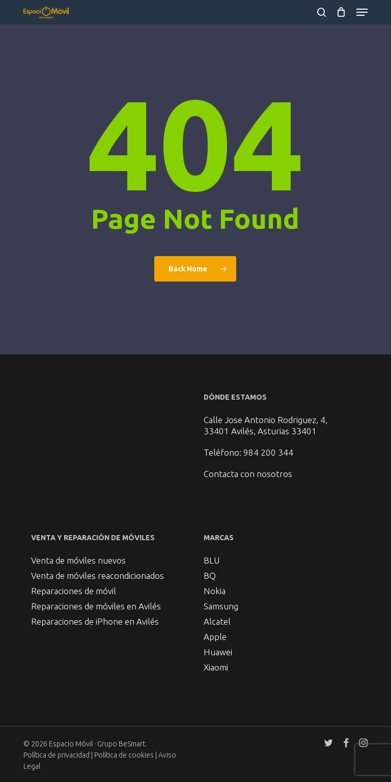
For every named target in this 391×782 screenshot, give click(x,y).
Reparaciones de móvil (73, 591)
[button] (362, 12)
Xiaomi (216, 667)
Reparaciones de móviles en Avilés (96, 606)
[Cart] (341, 12)
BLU (211, 560)
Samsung (221, 606)
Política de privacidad (56, 755)
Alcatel (217, 621)
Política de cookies (124, 755)
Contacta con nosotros (248, 474)
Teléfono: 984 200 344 (248, 452)
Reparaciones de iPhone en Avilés (95, 621)
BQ (210, 575)
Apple (215, 636)
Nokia (215, 591)
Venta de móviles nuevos (78, 560)
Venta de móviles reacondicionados (97, 575)
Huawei (218, 652)
